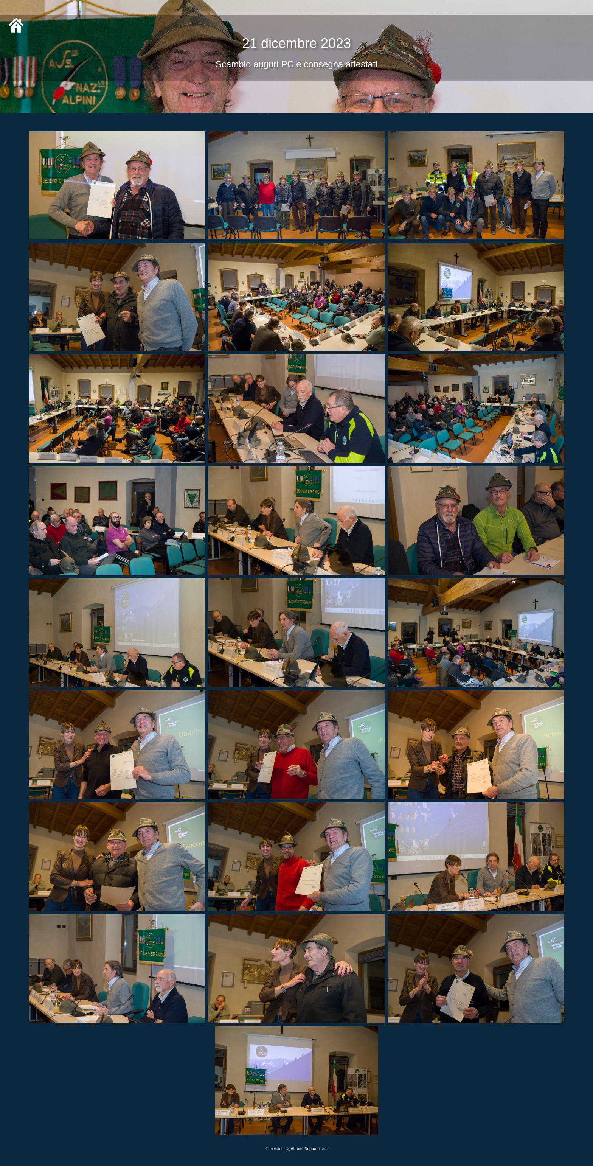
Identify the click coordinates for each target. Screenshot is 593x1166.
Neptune (312, 1149)
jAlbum (296, 1149)
